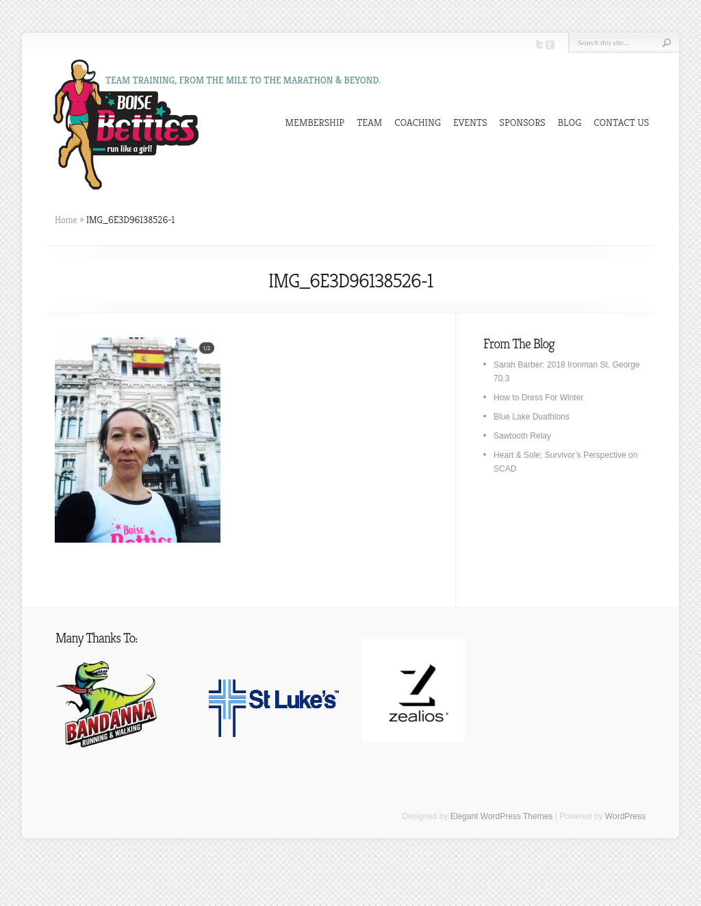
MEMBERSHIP (315, 122)
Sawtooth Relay (522, 436)
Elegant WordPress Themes (501, 816)
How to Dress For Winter (538, 397)
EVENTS (470, 122)
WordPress (625, 816)
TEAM (369, 122)
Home (66, 219)
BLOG (570, 122)
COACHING (417, 122)
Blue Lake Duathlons (532, 417)
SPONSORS (523, 122)
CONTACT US (621, 122)
